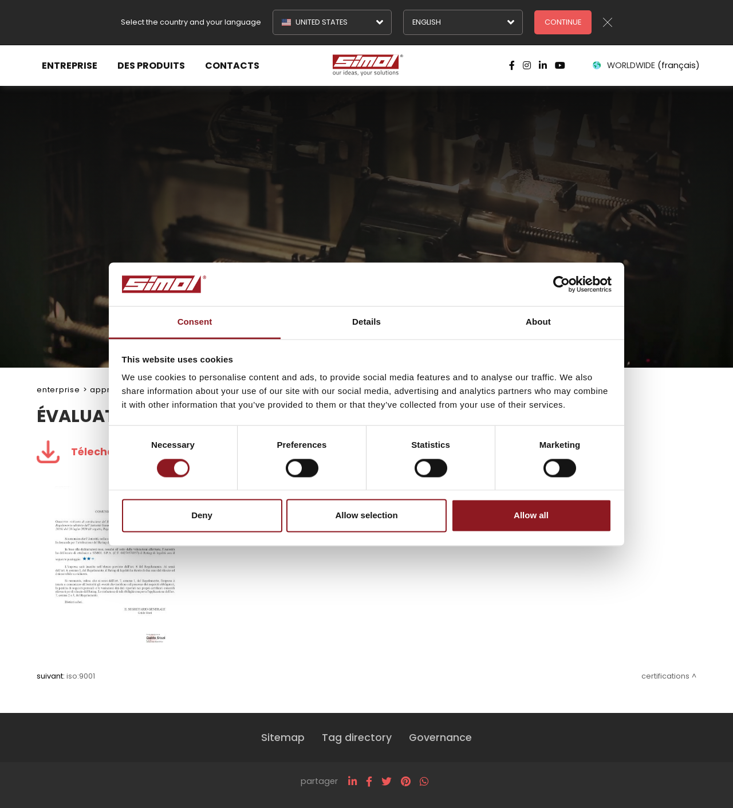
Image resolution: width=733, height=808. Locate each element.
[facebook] (369, 781)
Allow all (531, 516)
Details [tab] (366, 322)
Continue (563, 22)
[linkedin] (352, 781)
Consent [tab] (195, 322)
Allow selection (366, 516)
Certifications (665, 676)
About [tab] (538, 322)
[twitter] (386, 781)
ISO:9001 (80, 676)
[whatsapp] (424, 781)
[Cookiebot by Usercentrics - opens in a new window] (561, 284)
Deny (201, 516)
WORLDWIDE (645, 65)
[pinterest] (406, 781)
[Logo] (366, 65)
